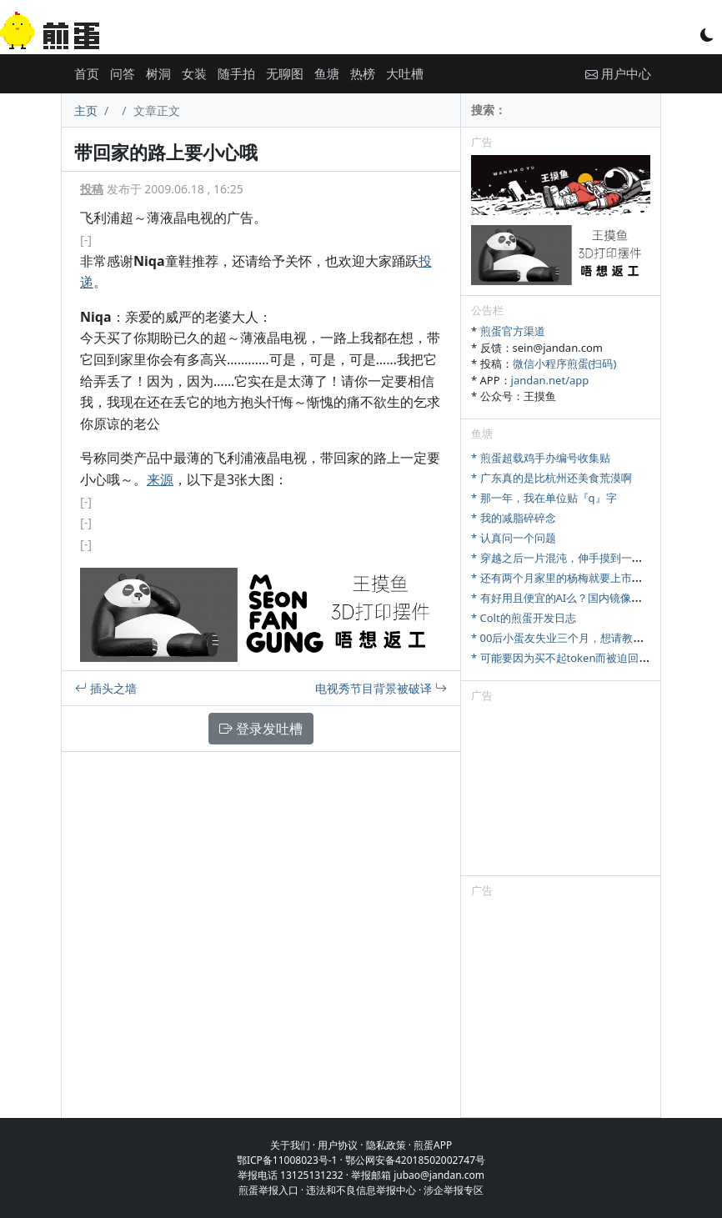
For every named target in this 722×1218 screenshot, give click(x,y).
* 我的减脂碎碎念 (513, 517)
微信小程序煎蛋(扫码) (565, 363)
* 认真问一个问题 (513, 537)
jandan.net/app (550, 380)
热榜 (362, 73)
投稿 (91, 189)
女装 (194, 73)
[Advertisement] (560, 792)
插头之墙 (106, 688)
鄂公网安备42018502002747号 (415, 1160)
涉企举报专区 (454, 1190)
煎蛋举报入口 (268, 1190)
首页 (86, 73)
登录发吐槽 (261, 728)
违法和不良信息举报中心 (361, 1190)
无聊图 (284, 73)
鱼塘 (326, 73)
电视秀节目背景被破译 (381, 688)
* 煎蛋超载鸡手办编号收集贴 (540, 457)
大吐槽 (405, 73)
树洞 (158, 73)
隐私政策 (386, 1145)
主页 (86, 110)
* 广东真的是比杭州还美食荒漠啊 (551, 477)
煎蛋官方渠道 (512, 330)
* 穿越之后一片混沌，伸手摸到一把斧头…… (576, 557)
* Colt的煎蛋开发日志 (523, 617)
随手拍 (236, 73)
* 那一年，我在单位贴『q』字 (544, 497)
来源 (160, 479)
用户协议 (338, 1145)
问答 (122, 73)
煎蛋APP (433, 1145)
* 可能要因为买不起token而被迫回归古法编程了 (587, 657)
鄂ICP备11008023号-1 (287, 1160)
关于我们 (290, 1145)
